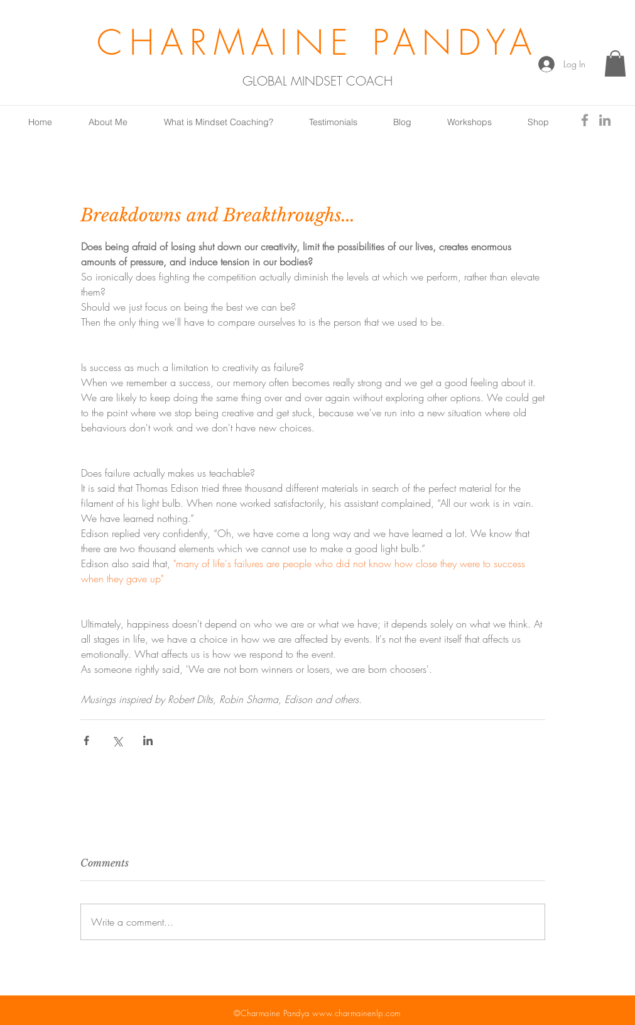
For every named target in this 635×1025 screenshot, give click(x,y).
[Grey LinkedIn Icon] (605, 120)
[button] (615, 63)
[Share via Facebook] (86, 740)
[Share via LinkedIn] (148, 740)
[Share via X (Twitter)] (117, 740)
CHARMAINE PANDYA (317, 42)
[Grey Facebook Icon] (585, 120)
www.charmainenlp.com (356, 1013)
